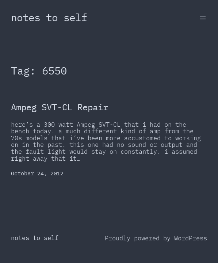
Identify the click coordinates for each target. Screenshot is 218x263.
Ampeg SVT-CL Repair (59, 107)
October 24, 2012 (37, 173)
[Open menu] (202, 17)
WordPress (190, 238)
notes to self (49, 17)
